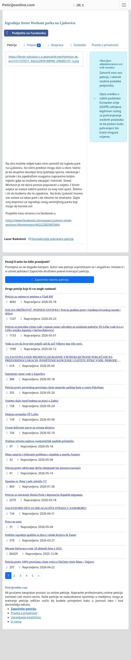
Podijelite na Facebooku (25, 33)
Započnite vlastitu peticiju (49, 280)
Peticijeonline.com (18, 4)
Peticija (12, 45)
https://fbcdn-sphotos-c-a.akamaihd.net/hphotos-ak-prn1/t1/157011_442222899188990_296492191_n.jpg (44, 59)
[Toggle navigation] (124, 5)
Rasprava (55, 45)
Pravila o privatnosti (105, 45)
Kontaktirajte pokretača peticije (51, 239)
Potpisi (32, 45)
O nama (16, 622)
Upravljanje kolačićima (26, 617)
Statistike (77, 45)
